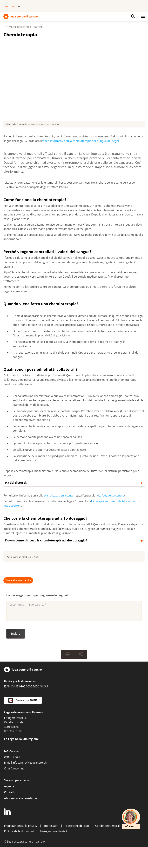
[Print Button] (67, 654)
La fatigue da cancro (111, 495)
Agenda (9, 786)
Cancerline (17, 768)
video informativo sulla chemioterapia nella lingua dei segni (80, 141)
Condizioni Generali (107, 826)
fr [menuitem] (13, 6)
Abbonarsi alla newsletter (20, 798)
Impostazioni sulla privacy (20, 826)
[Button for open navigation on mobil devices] (143, 17)
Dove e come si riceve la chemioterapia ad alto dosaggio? (46, 540)
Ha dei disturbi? (16, 482)
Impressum (51, 826)
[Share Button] (80, 654)
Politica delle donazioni (19, 831)
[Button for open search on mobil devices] (133, 17)
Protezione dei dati (77, 826)
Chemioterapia (20, 35)
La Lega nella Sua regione (21, 739)
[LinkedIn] (8, 812)
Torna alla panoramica (18, 580)
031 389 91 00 (13, 731)
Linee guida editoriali (53, 831)
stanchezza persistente (58, 495)
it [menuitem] (19, 6)
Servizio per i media (17, 780)
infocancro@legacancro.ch (29, 762)
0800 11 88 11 (13, 757)
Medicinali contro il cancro (26, 27)
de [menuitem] (6, 6)
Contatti (9, 792)
